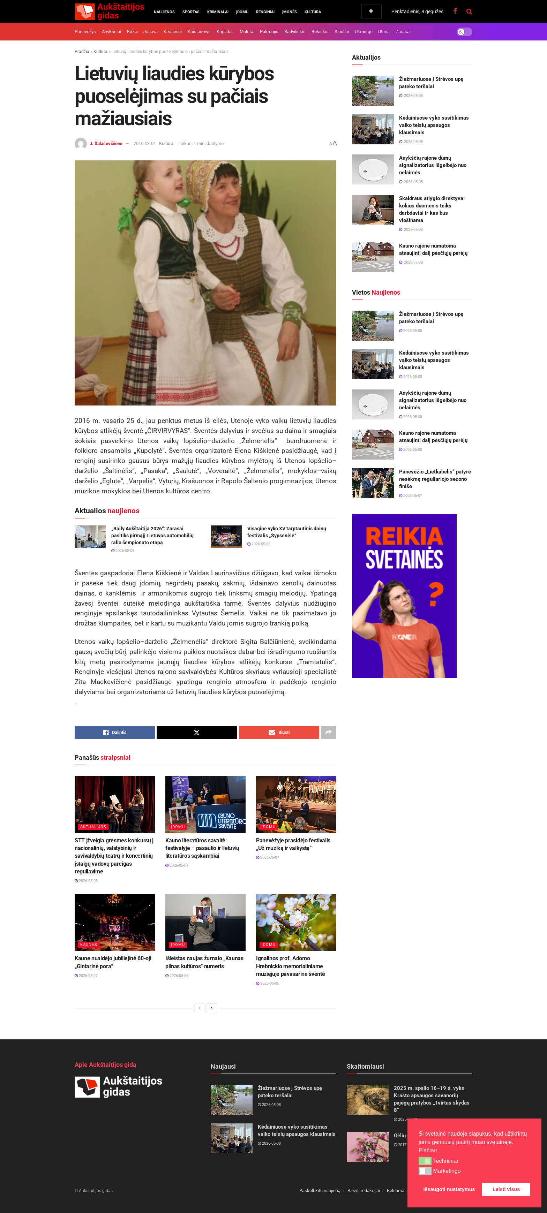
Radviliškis (295, 31)
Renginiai (265, 12)
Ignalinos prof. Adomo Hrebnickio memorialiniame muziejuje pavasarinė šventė (290, 966)
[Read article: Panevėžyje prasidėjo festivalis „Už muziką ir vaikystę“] (296, 804)
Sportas (191, 12)
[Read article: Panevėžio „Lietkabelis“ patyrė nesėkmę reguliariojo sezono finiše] (373, 483)
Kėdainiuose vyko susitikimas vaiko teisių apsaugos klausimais (434, 125)
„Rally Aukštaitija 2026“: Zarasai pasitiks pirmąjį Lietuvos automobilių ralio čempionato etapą (152, 535)
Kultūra (313, 12)
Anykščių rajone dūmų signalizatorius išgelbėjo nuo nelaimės (432, 165)
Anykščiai (111, 31)
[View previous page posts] (199, 1008)
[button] (425, 1161)
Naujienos (164, 12)
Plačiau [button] (428, 1150)
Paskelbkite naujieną (319, 1190)
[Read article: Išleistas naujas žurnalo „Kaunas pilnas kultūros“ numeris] (205, 922)
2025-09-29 (405, 1119)
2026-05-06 (176, 975)
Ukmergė (364, 31)
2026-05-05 (267, 983)
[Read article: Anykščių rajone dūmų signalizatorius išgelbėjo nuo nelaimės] (373, 169)
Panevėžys (85, 31)
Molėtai (247, 31)
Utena (384, 31)
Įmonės (289, 12)
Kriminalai (217, 12)
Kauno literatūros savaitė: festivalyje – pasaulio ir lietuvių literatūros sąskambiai (202, 848)
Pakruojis (269, 31)
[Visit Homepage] (109, 11)
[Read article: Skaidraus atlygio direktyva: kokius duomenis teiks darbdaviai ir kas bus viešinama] (373, 210)
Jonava (150, 31)
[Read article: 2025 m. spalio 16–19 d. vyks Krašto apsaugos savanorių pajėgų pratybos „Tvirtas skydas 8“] (368, 1100)
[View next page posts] (212, 1008)
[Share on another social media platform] (328, 732)
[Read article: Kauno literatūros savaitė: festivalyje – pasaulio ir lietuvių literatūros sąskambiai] (205, 804)
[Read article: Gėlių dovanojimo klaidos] (368, 1147)
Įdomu (242, 12)
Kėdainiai (173, 31)
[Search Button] (469, 11)
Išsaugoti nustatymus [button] (449, 1189)
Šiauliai (342, 31)
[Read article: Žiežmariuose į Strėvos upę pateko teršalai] (373, 91)
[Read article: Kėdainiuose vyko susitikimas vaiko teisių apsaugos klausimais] (373, 129)
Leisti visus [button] (506, 1189)
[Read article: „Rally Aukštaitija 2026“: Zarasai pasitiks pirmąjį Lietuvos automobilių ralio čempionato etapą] (90, 536)
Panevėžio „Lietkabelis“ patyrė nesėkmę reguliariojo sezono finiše (435, 479)
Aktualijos (93, 827)
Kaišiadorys (199, 31)
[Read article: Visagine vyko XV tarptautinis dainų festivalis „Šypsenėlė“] (226, 536)
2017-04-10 (405, 1145)
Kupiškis (225, 31)
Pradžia (82, 51)
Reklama (395, 1190)
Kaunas (88, 944)
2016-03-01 (145, 143)
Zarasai (403, 31)
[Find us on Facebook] (455, 11)
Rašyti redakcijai (363, 1190)
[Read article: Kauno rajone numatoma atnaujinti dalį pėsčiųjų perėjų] (373, 257)
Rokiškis (320, 31)
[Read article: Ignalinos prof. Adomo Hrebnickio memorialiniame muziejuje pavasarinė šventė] (296, 922)
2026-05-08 (122, 550)
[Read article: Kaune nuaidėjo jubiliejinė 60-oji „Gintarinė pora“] (115, 922)
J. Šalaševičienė (106, 143)
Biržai (132, 31)
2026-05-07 (176, 865)
